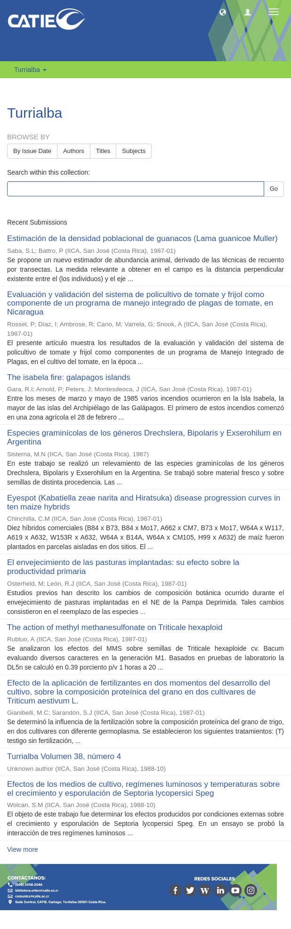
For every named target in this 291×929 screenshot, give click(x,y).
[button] (222, 12)
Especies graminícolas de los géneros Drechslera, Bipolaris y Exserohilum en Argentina (144, 437)
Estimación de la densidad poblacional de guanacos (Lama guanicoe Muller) (142, 238)
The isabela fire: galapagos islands (68, 377)
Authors (73, 150)
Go (274, 188)
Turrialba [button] (30, 69)
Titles (103, 150)
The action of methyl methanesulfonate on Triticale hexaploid (114, 627)
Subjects (134, 150)
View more (22, 849)
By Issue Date (32, 150)
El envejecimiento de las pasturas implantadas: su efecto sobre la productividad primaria (123, 567)
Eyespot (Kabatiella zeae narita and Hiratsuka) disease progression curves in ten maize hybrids (143, 502)
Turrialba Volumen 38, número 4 (64, 756)
